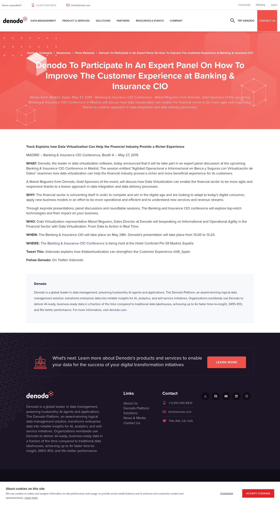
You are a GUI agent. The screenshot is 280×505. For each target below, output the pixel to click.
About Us (130, 403)
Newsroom (63, 53)
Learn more (226, 362)
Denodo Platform (136, 408)
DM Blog (260, 5)
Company (176, 21)
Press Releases (84, 53)
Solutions (103, 21)
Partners (123, 21)
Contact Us (131, 422)
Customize (226, 493)
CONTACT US (267, 21)
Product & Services (76, 21)
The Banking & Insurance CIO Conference (72, 243)
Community (244, 5)
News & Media (134, 417)
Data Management (43, 21)
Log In (274, 5)
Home (31, 53)
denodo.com (117, 310)
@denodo (76, 260)
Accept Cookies (258, 493)
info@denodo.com (80, 5)
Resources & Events (150, 21)
